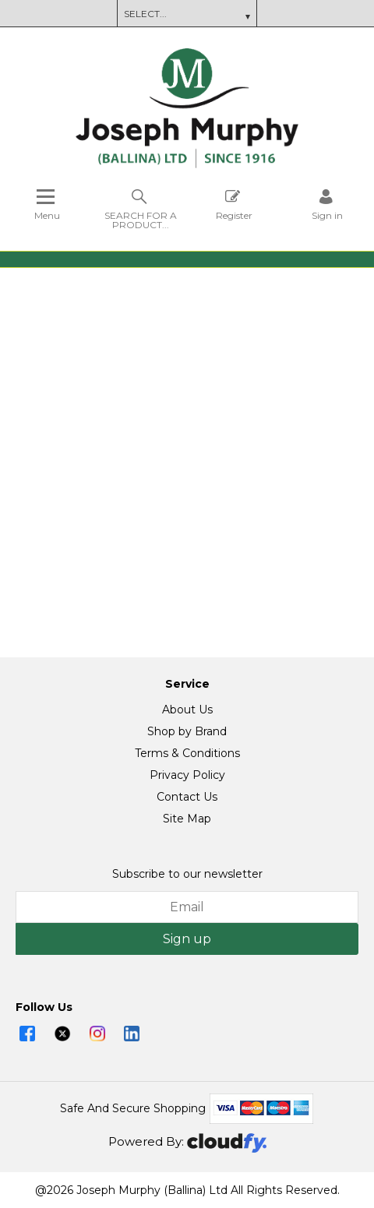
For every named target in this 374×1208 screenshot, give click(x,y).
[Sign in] (327, 204)
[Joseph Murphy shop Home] (187, 164)
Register (234, 204)
